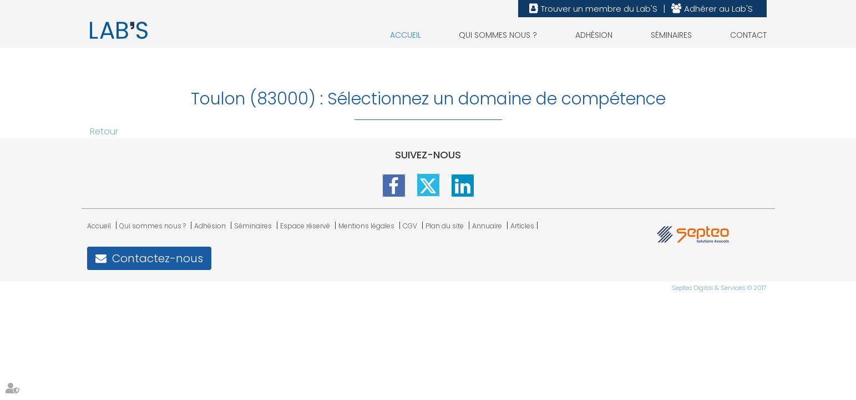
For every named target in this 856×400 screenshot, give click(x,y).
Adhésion (593, 35)
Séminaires (671, 35)
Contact (748, 35)
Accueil (405, 35)
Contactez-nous (157, 258)
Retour (104, 131)
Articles (522, 226)
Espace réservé (305, 226)
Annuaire (487, 226)
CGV (410, 226)
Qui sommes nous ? (498, 35)
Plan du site (445, 226)
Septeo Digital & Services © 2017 (719, 287)
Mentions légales (366, 226)
